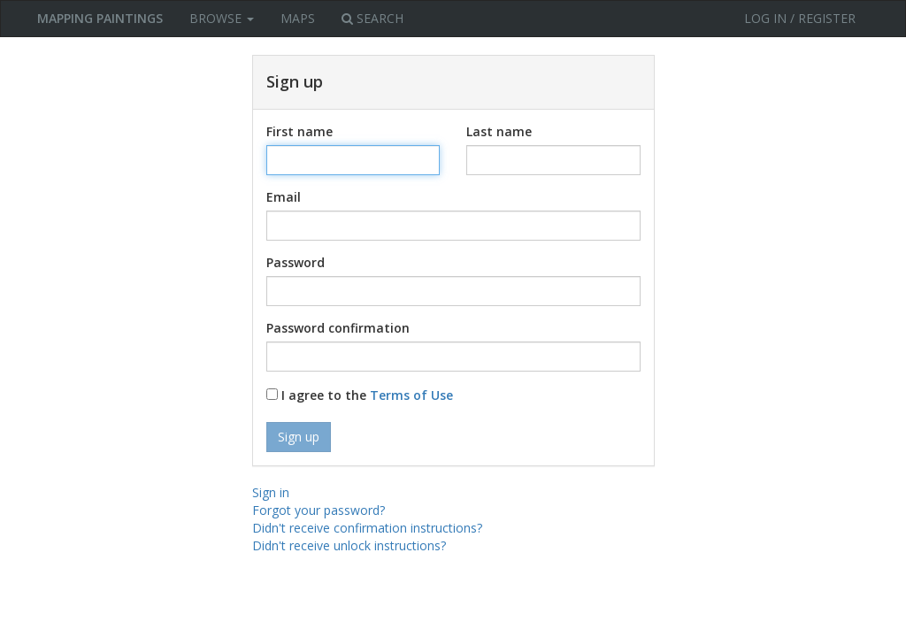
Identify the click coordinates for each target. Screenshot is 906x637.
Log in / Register (800, 18)
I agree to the (359, 395)
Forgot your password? (318, 510)
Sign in (270, 492)
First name (299, 131)
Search (372, 18)
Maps (297, 18)
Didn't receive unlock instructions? (349, 545)
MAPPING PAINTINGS (100, 18)
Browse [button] (221, 18)
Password (295, 262)
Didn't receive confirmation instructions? (367, 527)
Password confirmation (338, 327)
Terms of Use (411, 395)
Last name (499, 131)
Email (283, 196)
